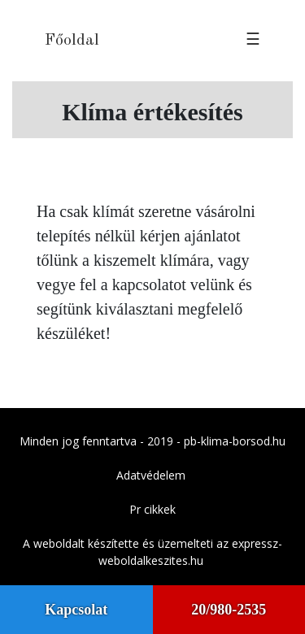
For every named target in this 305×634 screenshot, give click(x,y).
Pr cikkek (152, 509)
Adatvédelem (150, 475)
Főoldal (72, 41)
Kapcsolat (76, 609)
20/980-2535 (228, 609)
